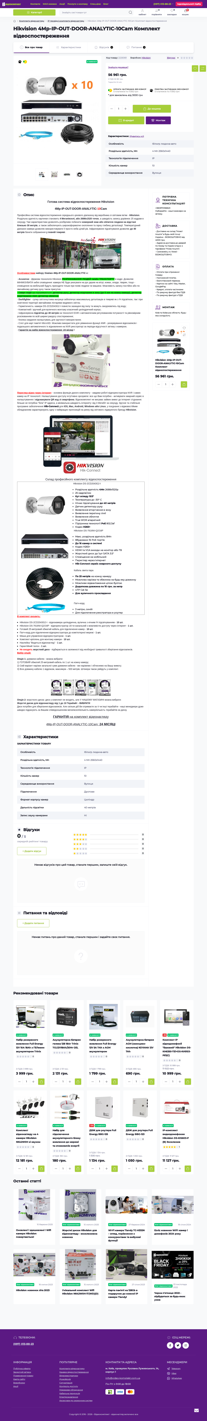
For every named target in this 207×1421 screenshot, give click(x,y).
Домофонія (65, 1379)
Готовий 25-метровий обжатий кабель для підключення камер (52, 629)
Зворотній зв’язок (22, 1372)
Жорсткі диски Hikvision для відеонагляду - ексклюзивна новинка (79, 1234)
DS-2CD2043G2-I (52, 306)
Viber (173, 1373)
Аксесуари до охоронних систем (75, 1400)
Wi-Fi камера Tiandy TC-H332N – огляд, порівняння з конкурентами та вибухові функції (126, 1235)
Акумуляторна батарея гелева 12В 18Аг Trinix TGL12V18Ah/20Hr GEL (67, 1043)
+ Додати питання (33, 923)
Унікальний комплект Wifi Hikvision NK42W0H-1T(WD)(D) (80, 1292)
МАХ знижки (50, 4)
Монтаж (168, 307)
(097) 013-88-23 (23, 1344)
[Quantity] (118, 108)
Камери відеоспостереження (74, 1372)
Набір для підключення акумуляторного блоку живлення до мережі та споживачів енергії (67, 1138)
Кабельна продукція (69, 1393)
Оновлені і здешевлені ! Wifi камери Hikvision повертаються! (33, 1233)
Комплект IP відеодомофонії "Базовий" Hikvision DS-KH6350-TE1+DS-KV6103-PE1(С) (177, 1047)
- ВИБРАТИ (84, 703)
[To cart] (184, 384)
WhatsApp (176, 1378)
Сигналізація (65, 1383)
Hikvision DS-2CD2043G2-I (87, 483)
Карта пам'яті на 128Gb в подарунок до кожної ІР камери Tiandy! (123, 1294)
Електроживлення (68, 1397)
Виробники (19, 1383)
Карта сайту (19, 1379)
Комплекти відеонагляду (31, 21)
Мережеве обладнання (71, 1390)
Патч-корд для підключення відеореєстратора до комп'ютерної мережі (56, 632)
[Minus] (111, 108)
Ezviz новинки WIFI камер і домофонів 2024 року (171, 1232)
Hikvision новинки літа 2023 (32, 1290)
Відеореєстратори (68, 1375)
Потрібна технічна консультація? (173, 200)
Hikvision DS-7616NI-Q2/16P (88, 530)
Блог (105, 4)
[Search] (130, 12)
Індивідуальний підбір (189, 4)
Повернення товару (23, 1375)
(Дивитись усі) (137, 136)
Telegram (175, 1368)
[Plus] (125, 108)
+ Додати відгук (31, 851)
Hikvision (146, 58)
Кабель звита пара (83, 570)
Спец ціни (95, 4)
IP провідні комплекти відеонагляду (66, 21)
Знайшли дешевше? (118, 67)
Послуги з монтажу (77, 4)
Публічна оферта (21, 1368)
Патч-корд (79, 603)
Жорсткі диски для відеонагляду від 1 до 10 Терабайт (47, 703)
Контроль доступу (68, 1386)
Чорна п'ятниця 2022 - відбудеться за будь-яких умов (169, 1296)
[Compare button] (203, 68)
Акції (62, 4)
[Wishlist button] (195, 68)
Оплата (168, 266)
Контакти (35, 4)
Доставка (169, 225)
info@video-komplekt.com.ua (122, 1378)
